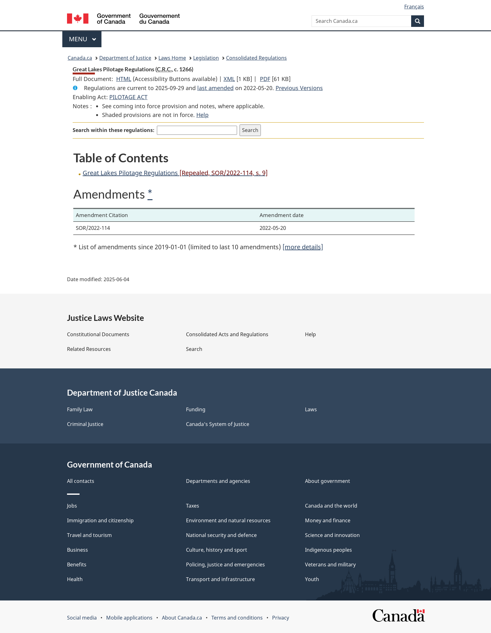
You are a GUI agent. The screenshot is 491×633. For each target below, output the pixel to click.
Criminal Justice (85, 424)
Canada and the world (331, 505)
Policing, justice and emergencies (225, 564)
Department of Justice (125, 57)
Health (75, 579)
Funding (195, 409)
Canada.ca (80, 57)
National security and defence (221, 535)
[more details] (302, 247)
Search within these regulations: (113, 130)
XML (229, 79)
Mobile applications (129, 617)
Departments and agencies (218, 481)
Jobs (72, 505)
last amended (215, 88)
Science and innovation (332, 535)
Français (414, 6)
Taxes (192, 505)
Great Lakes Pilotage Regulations (175, 173)
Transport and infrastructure (220, 579)
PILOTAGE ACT (128, 97)
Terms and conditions (237, 617)
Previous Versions (299, 88)
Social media (82, 617)
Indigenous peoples (328, 549)
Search (194, 349)
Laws (311, 409)
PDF (265, 79)
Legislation (206, 57)
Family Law (80, 409)
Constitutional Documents (98, 334)
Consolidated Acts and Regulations (227, 334)
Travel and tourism (89, 535)
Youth (312, 579)
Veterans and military (330, 564)
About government (327, 481)
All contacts (80, 481)
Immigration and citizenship (100, 520)
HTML (123, 79)
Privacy (280, 617)
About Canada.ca (182, 617)
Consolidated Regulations (256, 57)
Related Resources (89, 349)
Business (77, 549)
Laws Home (172, 57)
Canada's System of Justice (217, 424)
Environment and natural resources (228, 520)
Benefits (76, 564)
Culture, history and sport (216, 549)
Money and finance (327, 520)
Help (202, 115)
